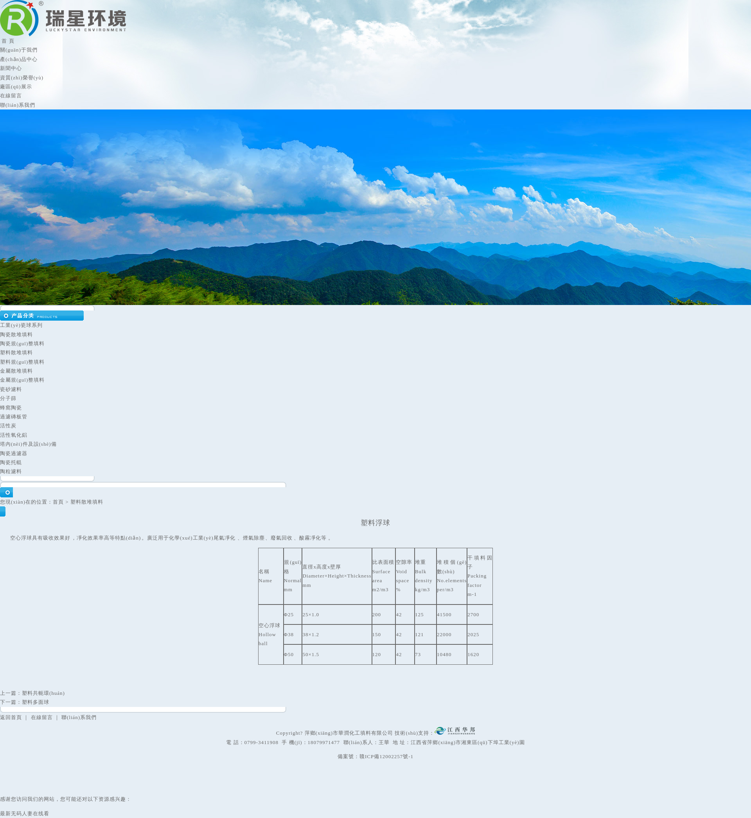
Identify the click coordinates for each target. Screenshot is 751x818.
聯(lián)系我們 (17, 105)
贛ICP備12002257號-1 (386, 756)
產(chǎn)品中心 (19, 59)
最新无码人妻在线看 (24, 813)
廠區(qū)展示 (16, 87)
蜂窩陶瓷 (11, 408)
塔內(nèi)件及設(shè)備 (28, 444)
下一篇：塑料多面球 (24, 702)
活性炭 (8, 426)
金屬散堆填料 (16, 371)
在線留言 (11, 96)
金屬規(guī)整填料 (22, 380)
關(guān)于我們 (19, 50)
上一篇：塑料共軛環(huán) (32, 693)
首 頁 (7, 41)
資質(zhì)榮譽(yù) (21, 78)
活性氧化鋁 (13, 435)
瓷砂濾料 (11, 389)
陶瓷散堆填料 (16, 334)
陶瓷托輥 (11, 462)
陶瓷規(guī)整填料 (22, 343)
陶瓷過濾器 (13, 453)
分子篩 (8, 398)
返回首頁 (11, 717)
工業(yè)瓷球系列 (21, 325)
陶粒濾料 (11, 471)
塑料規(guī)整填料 (22, 362)
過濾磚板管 (13, 417)
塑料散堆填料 (16, 352)
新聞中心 (11, 68)
